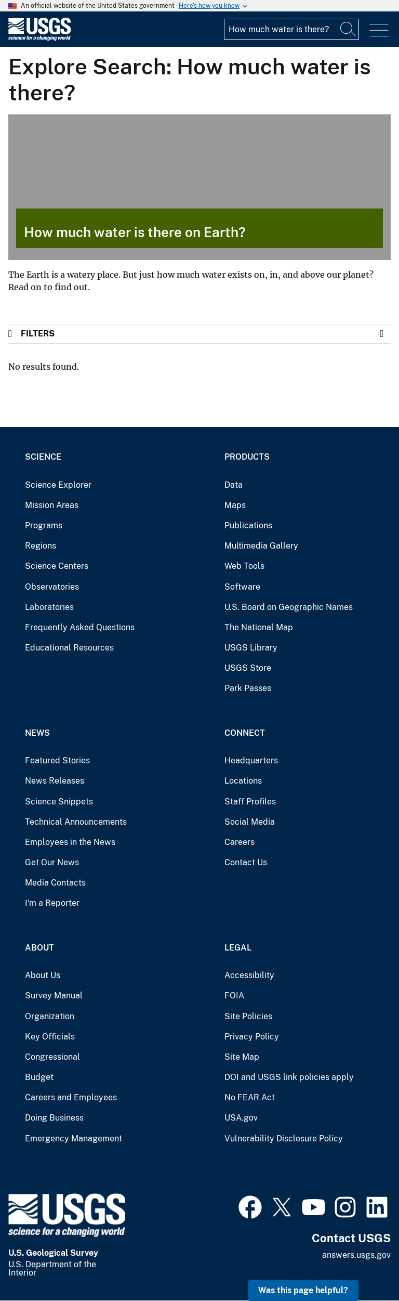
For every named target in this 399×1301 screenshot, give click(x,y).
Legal (237, 948)
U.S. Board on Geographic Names (288, 607)
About (39, 948)
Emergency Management (73, 1138)
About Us (42, 975)
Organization (49, 1016)
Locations (243, 781)
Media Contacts (55, 883)
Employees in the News (70, 842)
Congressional (52, 1057)
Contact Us (245, 862)
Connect (244, 733)
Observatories (52, 587)
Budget (39, 1077)
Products (247, 457)
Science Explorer (58, 485)
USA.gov (241, 1118)
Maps (235, 505)
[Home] (39, 38)
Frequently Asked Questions (80, 627)
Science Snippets (59, 801)
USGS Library (250, 648)
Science (43, 457)
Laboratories (49, 607)
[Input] (291, 29)
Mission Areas (51, 505)
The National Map (258, 627)
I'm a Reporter (52, 903)
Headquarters (251, 760)
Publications (248, 525)
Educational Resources (69, 648)
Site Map (241, 1057)
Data (233, 485)
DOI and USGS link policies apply (289, 1077)
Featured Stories (57, 760)
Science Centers (56, 566)
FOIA (234, 995)
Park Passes (247, 688)
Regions (40, 546)
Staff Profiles (250, 801)
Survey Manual (54, 995)
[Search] (348, 29)
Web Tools (244, 566)
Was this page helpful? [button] (303, 1290)
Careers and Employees (71, 1097)
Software (242, 587)
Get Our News (52, 862)
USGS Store (247, 668)
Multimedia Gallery (261, 546)
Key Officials (50, 1037)
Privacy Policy (251, 1037)
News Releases (54, 781)
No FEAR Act (249, 1097)
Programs (43, 525)
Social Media (249, 822)
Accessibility (249, 975)
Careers (239, 842)
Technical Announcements (76, 822)
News (37, 733)
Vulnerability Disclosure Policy (283, 1138)
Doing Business (54, 1118)
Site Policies (248, 1016)
